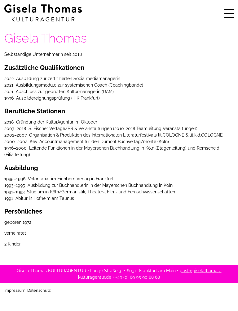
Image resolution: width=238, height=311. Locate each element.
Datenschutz (39, 290)
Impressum (14, 290)
